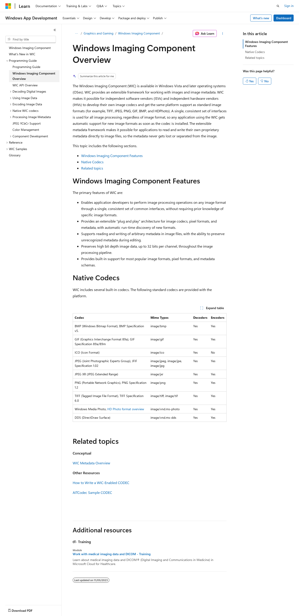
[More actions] (222, 33)
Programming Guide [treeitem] (26, 67)
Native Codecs (92, 161)
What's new (261, 18)
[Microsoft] (8, 6)
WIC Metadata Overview (91, 463)
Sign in (289, 6)
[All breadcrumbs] (77, 33)
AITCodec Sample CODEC (92, 492)
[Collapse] (54, 30)
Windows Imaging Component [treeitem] (30, 48)
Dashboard (283, 18)
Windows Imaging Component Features (112, 155)
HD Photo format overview (125, 409)
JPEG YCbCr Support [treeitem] (27, 123)
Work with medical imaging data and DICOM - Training (112, 554)
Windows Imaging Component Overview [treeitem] (34, 76)
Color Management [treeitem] (26, 129)
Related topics (92, 168)
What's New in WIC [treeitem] (22, 54)
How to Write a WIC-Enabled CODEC (101, 482)
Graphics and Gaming (98, 33)
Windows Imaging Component (139, 33)
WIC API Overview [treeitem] (25, 85)
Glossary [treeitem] (15, 155)
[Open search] (278, 6)
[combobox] (30, 39)
